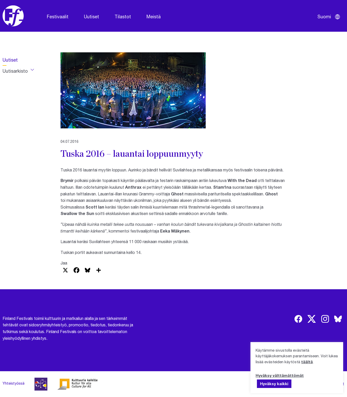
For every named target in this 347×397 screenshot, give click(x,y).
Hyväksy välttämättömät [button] (280, 375)
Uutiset (91, 16)
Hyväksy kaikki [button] (274, 383)
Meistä (153, 16)
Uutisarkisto (15, 71)
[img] (298, 319)
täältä (307, 361)
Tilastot (123, 16)
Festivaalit (57, 16)
